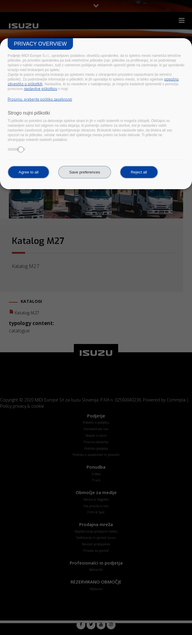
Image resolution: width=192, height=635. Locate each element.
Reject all (139, 172)
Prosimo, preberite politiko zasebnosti (40, 99)
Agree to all (28, 172)
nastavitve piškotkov (40, 88)
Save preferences (84, 172)
